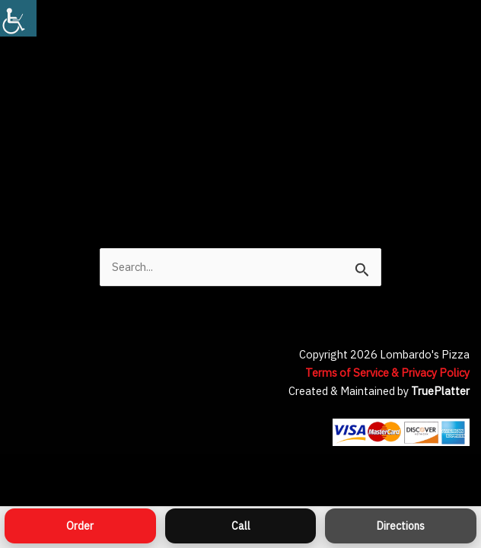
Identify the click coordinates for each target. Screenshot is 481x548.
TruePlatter (440, 391)
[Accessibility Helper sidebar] (18, 18)
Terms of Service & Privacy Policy (387, 372)
